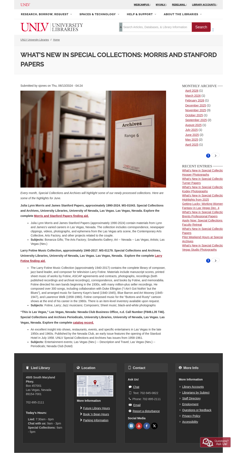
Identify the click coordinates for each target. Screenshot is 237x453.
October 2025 (194, 115)
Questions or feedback (196, 410)
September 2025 (196, 120)
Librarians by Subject (195, 392)
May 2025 (191, 139)
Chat (134, 387)
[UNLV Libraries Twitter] (154, 426)
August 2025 (193, 125)
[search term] (155, 27)
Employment (190, 404)
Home (56, 39)
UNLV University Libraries (34, 39)
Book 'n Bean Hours (94, 414)
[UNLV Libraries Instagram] (131, 426)
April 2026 (191, 90)
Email (135, 405)
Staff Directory (191, 398)
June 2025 (192, 134)
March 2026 (193, 95)
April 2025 (191, 144)
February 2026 (194, 100)
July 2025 (191, 129)
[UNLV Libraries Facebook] (146, 426)
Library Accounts (193, 386)
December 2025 (195, 105)
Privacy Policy (191, 416)
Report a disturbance (144, 411)
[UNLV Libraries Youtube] (139, 426)
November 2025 (195, 110)
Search (201, 27)
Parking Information (94, 420)
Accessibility (190, 421)
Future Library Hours (95, 408)
